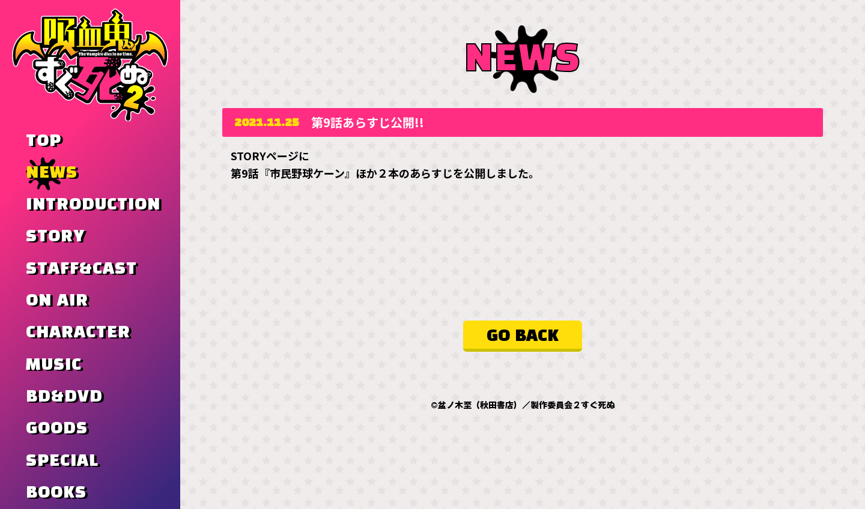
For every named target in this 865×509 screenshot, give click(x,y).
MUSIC (54, 365)
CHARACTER (78, 332)
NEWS (51, 173)
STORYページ (265, 155)
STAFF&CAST (81, 269)
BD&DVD (64, 397)
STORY (55, 236)
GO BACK (523, 336)
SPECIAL (62, 461)
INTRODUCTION (93, 204)
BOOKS (56, 493)
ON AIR (57, 301)
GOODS (57, 428)
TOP (43, 141)
